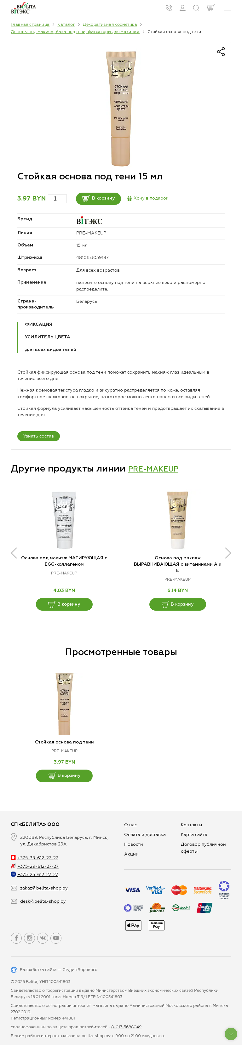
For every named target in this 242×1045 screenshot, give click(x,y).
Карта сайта (194, 834)
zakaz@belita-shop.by (44, 888)
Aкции (131, 854)
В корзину (107, 198)
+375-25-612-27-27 (34, 874)
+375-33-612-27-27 (34, 858)
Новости (133, 844)
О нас (130, 825)
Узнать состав (38, 436)
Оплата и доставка (145, 834)
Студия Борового (79, 969)
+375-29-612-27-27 (35, 866)
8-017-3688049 (126, 1027)
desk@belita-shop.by (43, 901)
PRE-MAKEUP (91, 233)
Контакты (191, 825)
